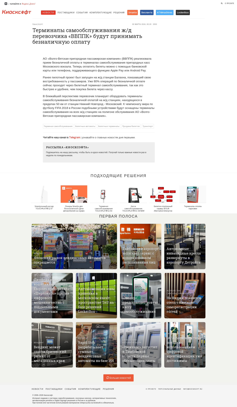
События (82, 12)
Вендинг (39, 253)
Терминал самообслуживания (58, 126)
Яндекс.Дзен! (28, 3)
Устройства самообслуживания (179, 292)
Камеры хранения (88, 284)
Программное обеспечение (50, 275)
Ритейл (126, 293)
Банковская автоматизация (131, 341)
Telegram (75, 137)
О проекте (229, 3)
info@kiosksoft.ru (192, 389)
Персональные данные (169, 389)
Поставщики (65, 12)
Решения (119, 12)
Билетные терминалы (108, 126)
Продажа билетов (131, 126)
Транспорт (37, 24)
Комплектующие (100, 12)
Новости (48, 12)
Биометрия (128, 244)
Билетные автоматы (85, 126)
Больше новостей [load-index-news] (118, 377)
